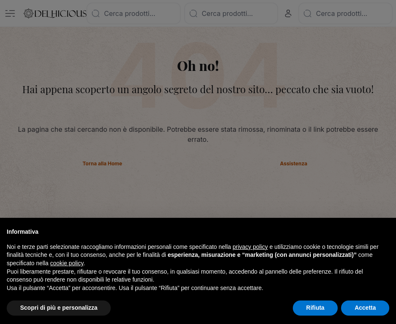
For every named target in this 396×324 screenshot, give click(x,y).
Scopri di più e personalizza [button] (58, 307)
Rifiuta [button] (315, 307)
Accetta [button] (365, 307)
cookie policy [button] (66, 263)
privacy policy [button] (250, 246)
